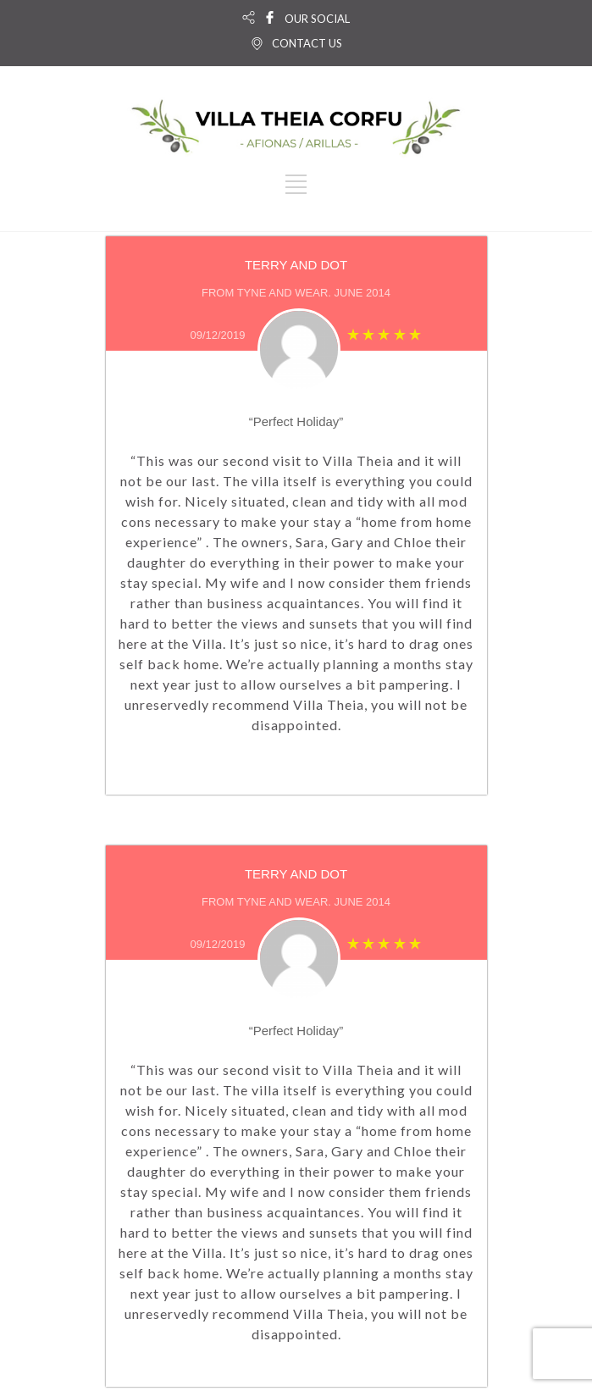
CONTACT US (307, 43)
